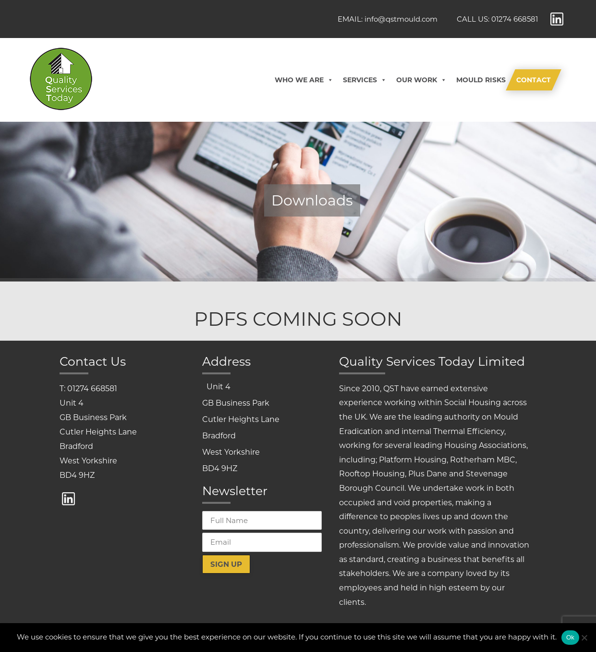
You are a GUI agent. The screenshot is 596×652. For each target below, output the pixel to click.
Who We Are (304, 80)
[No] (584, 637)
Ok (570, 637)
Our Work (421, 80)
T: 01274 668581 (88, 388)
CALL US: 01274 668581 (497, 19)
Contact (533, 80)
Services (365, 80)
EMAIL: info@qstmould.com (388, 19)
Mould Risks (481, 80)
